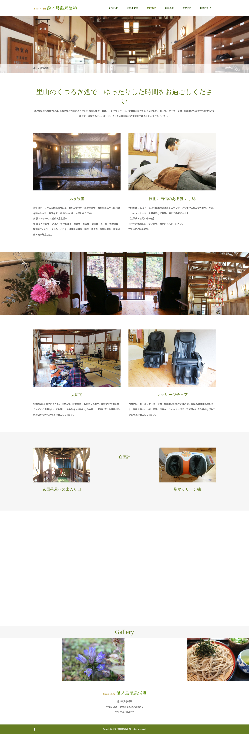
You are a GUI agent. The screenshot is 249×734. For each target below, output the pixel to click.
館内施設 (151, 8)
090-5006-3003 (140, 229)
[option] (93, 659)
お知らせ (113, 8)
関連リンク (205, 8)
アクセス (186, 8)
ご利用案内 (132, 8)
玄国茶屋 (169, 8)
